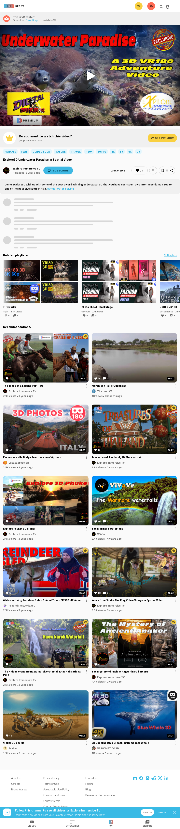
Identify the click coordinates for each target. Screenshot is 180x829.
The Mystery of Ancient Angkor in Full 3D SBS (120, 671)
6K (130, 151)
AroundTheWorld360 (22, 605)
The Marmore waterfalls (107, 529)
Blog (88, 789)
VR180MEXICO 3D (108, 748)
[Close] (174, 812)
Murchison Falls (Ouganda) (109, 386)
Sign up (145, 812)
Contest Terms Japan (55, 806)
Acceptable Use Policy (56, 789)
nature (60, 151)
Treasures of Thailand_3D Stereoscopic (117, 457)
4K (113, 151)
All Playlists (170, 255)
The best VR (104, 391)
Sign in (160, 812)
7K (138, 151)
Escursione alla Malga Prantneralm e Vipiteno (32, 457)
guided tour (41, 151)
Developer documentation (100, 795)
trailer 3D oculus (13, 743)
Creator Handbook (54, 795)
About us (16, 778)
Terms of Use (51, 784)
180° (89, 151)
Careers (16, 784)
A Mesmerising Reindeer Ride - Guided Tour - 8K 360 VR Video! (42, 600)
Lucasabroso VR (19, 462)
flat (24, 151)
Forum (89, 784)
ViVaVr (101, 534)
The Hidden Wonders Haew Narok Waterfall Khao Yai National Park (42, 673)
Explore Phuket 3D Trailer (19, 529)
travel (76, 151)
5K (121, 151)
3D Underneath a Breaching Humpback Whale (120, 743)
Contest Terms (51, 801)
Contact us (91, 778)
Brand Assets (19, 789)
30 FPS (102, 151)
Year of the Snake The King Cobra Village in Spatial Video (127, 600)
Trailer (13, 748)
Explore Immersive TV (26, 168)
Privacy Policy (51, 778)
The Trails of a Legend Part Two (23, 386)
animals (10, 151)
